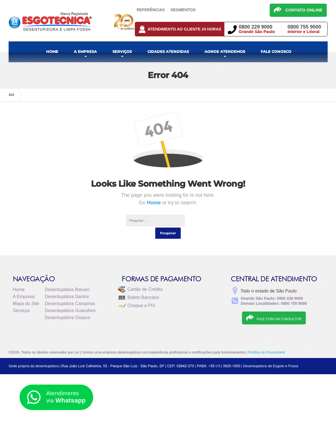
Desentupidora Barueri (67, 278)
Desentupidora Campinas (70, 292)
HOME (52, 51)
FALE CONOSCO (276, 51)
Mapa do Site (26, 292)
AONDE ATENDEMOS (225, 51)
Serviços (21, 299)
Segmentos (183, 10)
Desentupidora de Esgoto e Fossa (270, 355)
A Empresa (24, 285)
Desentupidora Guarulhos (70, 299)
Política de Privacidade (266, 341)
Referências (151, 10)
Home (154, 202)
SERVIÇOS (122, 51)
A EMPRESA (85, 51)
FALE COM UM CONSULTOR (273, 306)
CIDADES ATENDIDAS (168, 51)
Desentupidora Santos (67, 285)
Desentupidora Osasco (67, 306)
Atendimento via (56, 397)
